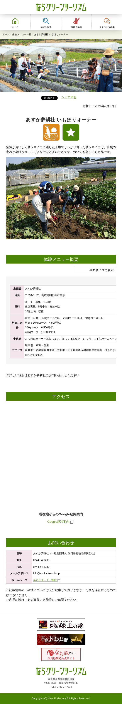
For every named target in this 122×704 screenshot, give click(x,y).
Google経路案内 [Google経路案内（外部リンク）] (58, 521)
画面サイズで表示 (101, 270)
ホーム (5, 34)
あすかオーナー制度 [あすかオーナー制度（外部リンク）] (45, 580)
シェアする (68, 97)
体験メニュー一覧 (21, 34)
